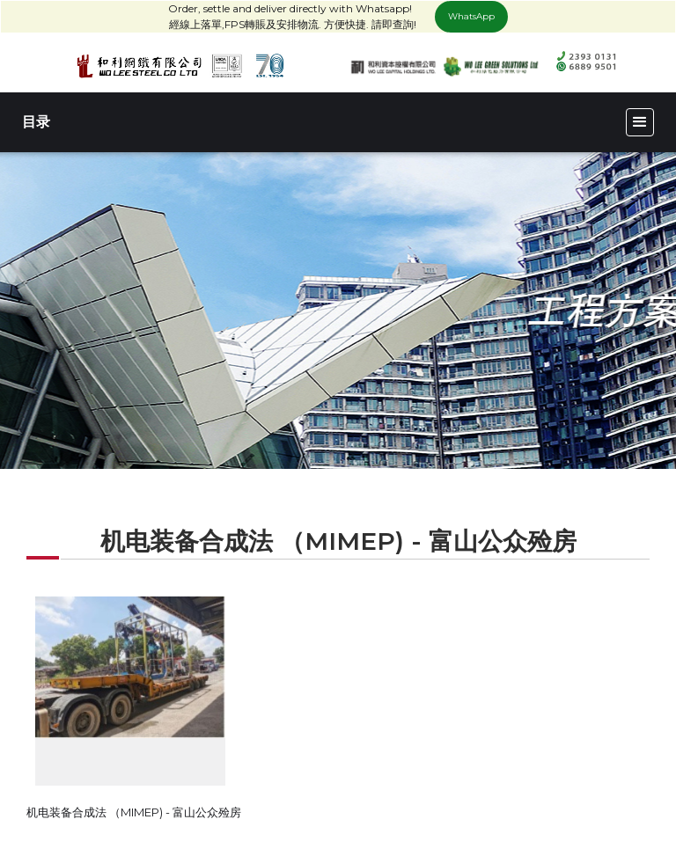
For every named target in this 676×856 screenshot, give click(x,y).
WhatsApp (471, 16)
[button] (640, 122)
